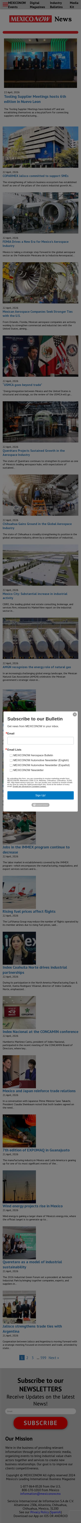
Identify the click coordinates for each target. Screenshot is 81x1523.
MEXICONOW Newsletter (28, 770)
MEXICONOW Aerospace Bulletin (33, 755)
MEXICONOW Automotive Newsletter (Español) (41, 765)
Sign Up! (40, 795)
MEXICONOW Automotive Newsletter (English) (41, 760)
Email (10, 733)
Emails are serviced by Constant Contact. (29, 786)
